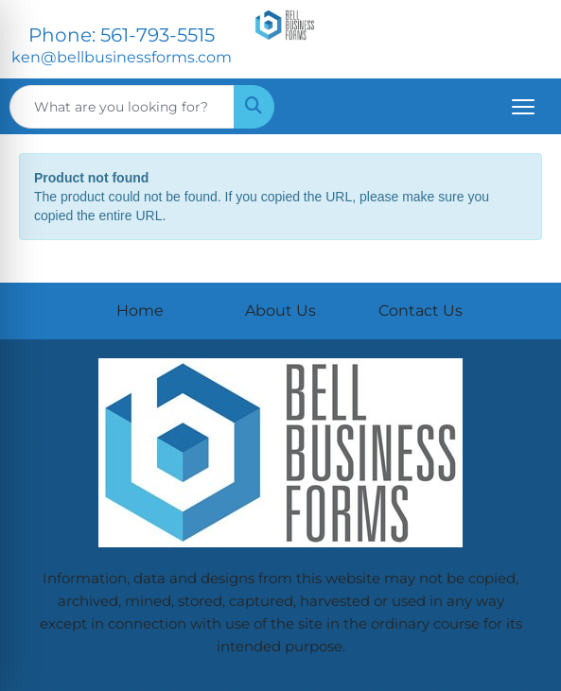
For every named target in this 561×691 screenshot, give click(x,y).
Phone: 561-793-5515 (121, 35)
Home (140, 311)
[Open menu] (523, 107)
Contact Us (420, 311)
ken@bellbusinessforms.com (121, 57)
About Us (280, 311)
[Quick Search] (122, 107)
